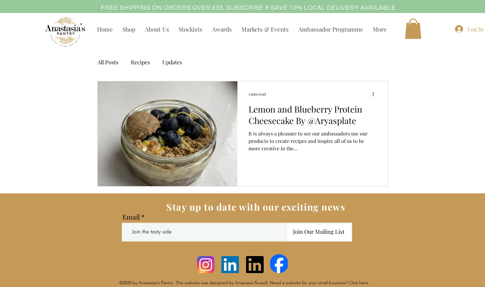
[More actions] (375, 94)
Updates (172, 62)
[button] (413, 29)
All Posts (107, 62)
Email (131, 216)
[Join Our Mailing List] (319, 232)
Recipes (140, 62)
